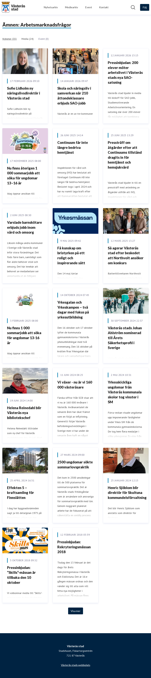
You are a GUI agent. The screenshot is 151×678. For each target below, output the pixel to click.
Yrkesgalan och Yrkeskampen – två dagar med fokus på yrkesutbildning (73, 309)
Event (88, 7)
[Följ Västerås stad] (144, 7)
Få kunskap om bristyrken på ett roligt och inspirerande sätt (71, 255)
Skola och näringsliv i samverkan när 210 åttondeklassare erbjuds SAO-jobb (74, 95)
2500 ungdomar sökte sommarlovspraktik (75, 464)
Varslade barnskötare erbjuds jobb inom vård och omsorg (24, 227)
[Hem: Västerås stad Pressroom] (13, 7)
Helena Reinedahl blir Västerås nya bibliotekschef (24, 413)
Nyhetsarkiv (51, 7)
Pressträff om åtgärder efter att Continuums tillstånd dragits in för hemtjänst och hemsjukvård (125, 154)
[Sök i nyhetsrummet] (133, 7)
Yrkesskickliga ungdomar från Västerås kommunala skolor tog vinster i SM (125, 392)
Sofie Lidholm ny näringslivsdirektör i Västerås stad (23, 93)
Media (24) (27, 39)
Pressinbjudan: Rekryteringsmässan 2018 (74, 547)
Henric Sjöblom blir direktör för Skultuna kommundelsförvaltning (127, 493)
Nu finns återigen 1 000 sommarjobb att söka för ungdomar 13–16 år (23, 175)
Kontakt (104, 7)
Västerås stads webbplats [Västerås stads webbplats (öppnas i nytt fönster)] (75, 665)
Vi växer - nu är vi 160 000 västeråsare (74, 384)
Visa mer (76, 611)
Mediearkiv (71, 7)
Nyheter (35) (9, 39)
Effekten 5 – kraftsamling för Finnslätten (20, 493)
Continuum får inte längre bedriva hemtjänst (72, 147)
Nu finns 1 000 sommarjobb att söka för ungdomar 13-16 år (24, 335)
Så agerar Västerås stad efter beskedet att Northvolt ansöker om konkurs (125, 255)
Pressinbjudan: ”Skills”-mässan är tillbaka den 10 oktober (21, 575)
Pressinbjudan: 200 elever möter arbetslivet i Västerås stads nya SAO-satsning (125, 72)
